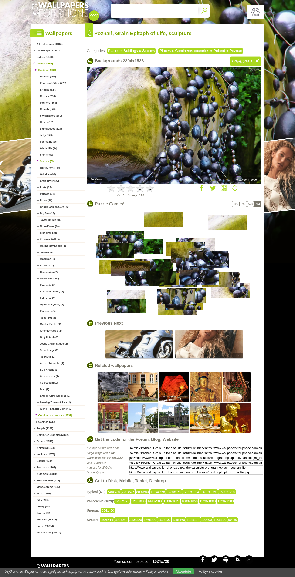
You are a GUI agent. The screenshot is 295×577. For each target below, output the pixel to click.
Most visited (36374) (49, 532)
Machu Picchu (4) (50, 324)
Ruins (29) (46, 200)
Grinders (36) (48, 174)
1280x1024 (191, 492)
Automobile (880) (47, 474)
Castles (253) (48, 96)
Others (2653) (45, 441)
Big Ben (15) (47, 213)
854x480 (108, 510)
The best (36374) (47, 519)
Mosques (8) (47, 259)
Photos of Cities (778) (53, 83)
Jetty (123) (46, 135)
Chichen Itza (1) (49, 376)
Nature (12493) (45, 57)
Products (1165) (46, 467)
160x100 (164, 520)
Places (113, 51)
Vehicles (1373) (46, 454)
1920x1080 (208, 501)
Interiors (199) (48, 102)
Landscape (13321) (48, 50)
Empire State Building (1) (55, 395)
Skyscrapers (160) (51, 115)
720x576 (128, 492)
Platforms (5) (48, 311)
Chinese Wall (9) (50, 239)
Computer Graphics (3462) (53, 434)
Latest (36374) (45, 526)
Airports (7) (47, 265)
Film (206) (43, 500)
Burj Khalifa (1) (49, 369)
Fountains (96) (49, 141)
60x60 (232, 520)
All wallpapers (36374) (50, 44)
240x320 (135, 520)
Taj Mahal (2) (47, 356)
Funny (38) (43, 506)
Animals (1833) (46, 447)
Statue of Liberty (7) (52, 291)
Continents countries (192, 51)
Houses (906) (48, 76)
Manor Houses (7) (50, 278)
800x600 (142, 492)
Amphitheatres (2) (51, 330)
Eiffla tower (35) (49, 180)
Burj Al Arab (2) (49, 337)
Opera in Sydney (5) (52, 304)
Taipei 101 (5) (48, 317)
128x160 (179, 520)
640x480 (114, 492)
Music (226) (44, 493)
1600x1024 (172, 501)
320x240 (121, 520)
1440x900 (154, 501)
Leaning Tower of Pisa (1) (55, 402)
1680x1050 (190, 501)
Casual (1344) (45, 461)
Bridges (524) (48, 89)
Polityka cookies (210, 571)
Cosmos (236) (46, 421)
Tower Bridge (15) (50, 219)
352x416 (107, 520)
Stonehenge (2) (49, 350)
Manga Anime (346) (48, 487)
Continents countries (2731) (55, 415)
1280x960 (174, 492)
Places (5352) (45, 63)
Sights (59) (46, 154)
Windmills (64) (48, 148)
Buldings (131, 51)
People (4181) (45, 428)
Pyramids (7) (47, 285)
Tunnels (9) (47, 252)
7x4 (257, 204)
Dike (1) (44, 389)
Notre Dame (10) (50, 226)
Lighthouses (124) (51, 128)
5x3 (250, 204)
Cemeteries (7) (49, 272)
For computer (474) (48, 480)
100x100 (220, 520)
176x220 (150, 520)
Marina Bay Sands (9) (53, 246)
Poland (219, 51)
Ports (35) (46, 187)
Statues (148, 51)
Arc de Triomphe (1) (52, 363)
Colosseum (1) (49, 382)
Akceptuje (183, 571)
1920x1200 (225, 501)
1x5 (236, 204)
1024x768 (158, 492)
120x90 (206, 520)
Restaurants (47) (50, 167)
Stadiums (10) (48, 232)
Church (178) (48, 109)
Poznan (236, 51)
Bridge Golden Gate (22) (54, 206)
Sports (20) (43, 513)
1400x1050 (209, 492)
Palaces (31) (47, 193)
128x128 (193, 520)
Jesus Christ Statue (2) (54, 343)
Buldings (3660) (48, 70)
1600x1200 (227, 492)
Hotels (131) (47, 122)
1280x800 (138, 501)
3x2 (243, 204)
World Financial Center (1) (56, 408)
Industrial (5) (47, 298)
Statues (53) (47, 161)
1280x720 (122, 501)
